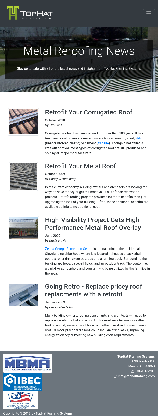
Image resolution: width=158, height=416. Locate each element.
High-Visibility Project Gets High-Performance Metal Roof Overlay (93, 223)
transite (103, 143)
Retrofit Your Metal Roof (80, 166)
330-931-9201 (144, 371)
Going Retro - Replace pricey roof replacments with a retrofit (93, 290)
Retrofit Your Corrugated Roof (88, 112)
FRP (138, 138)
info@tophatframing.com (136, 376)
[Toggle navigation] (149, 13)
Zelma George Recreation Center (69, 249)
